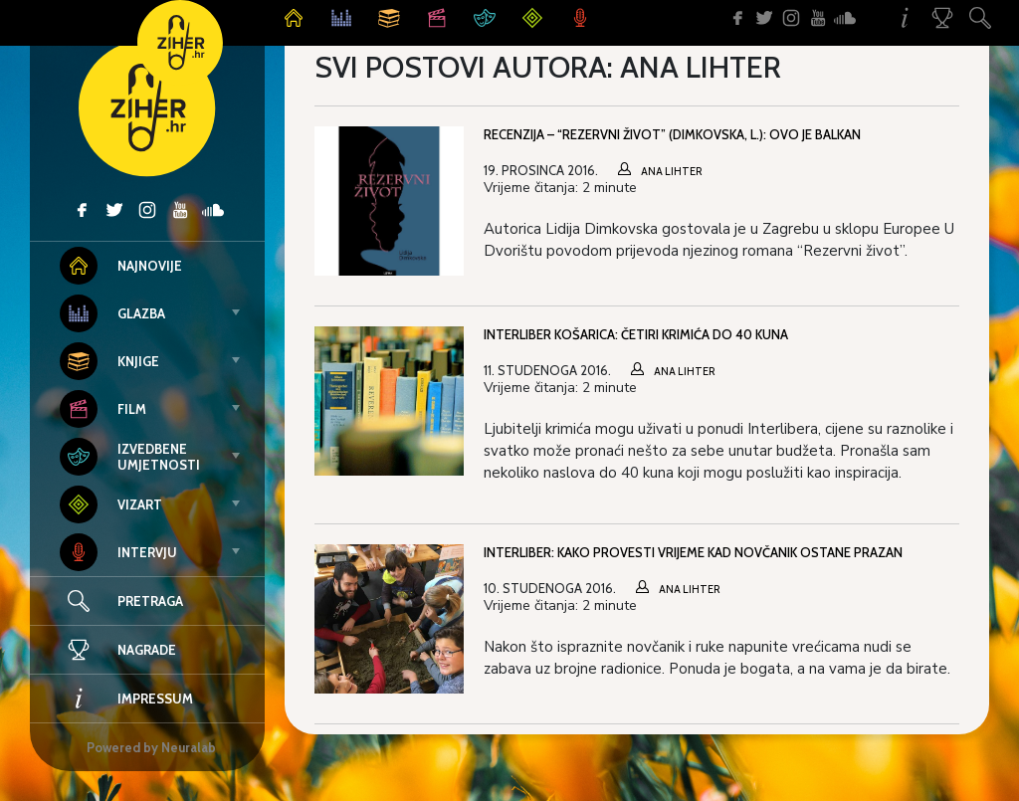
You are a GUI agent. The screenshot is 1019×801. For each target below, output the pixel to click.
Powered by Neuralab (151, 747)
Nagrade (118, 650)
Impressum (126, 698)
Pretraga (150, 601)
